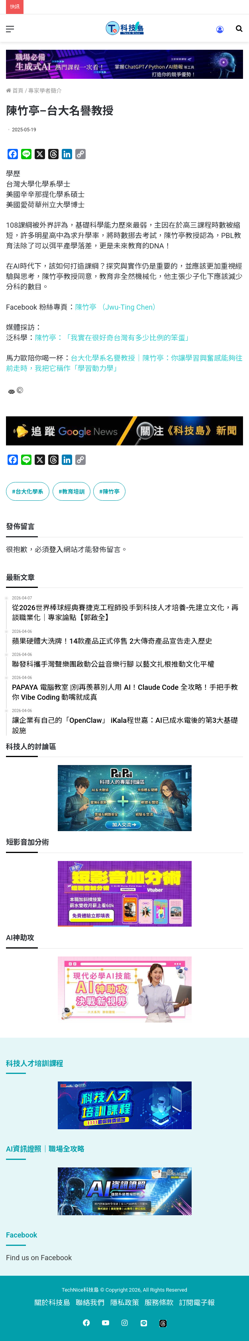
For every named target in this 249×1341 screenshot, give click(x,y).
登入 (56, 549)
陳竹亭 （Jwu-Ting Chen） (117, 307)
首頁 (15, 91)
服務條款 (159, 1302)
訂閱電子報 (197, 1302)
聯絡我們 (90, 1302)
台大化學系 (29, 491)
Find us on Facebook (39, 1257)
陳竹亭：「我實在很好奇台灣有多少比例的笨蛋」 (113, 338)
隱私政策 (124, 1302)
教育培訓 (73, 491)
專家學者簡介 (45, 91)
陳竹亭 (111, 491)
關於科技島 (52, 1302)
